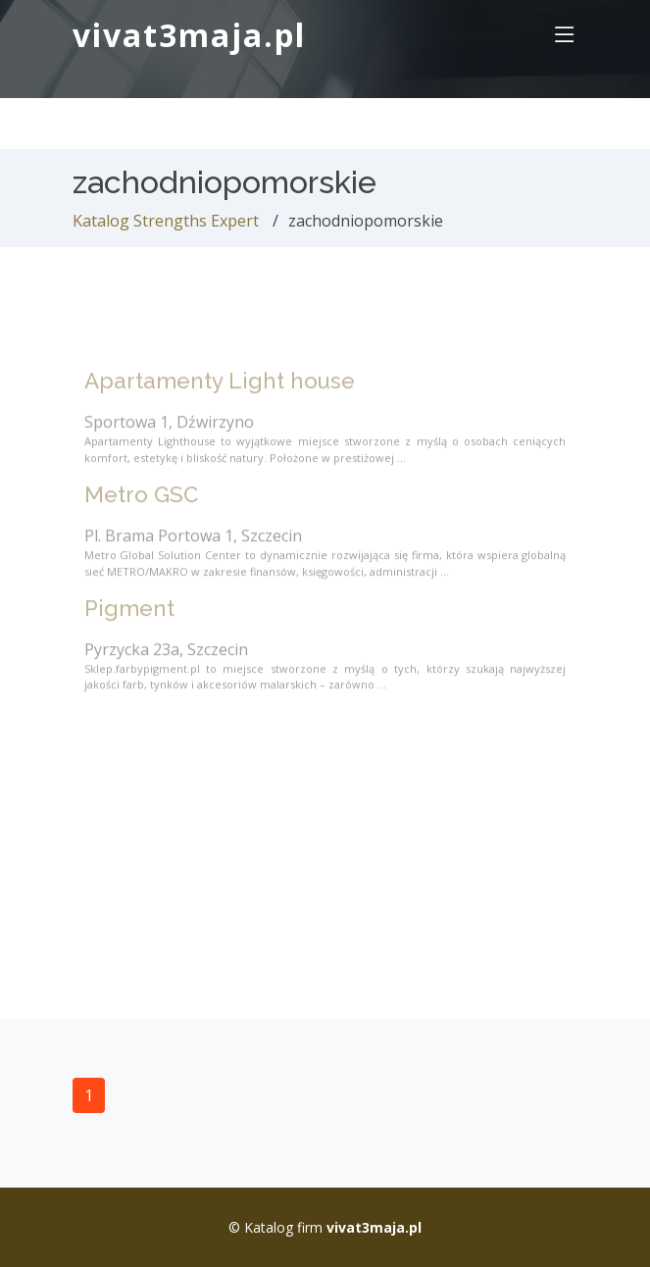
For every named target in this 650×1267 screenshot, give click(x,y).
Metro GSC (141, 506)
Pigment (129, 620)
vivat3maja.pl (189, 35)
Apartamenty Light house (219, 392)
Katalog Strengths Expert (166, 220)
